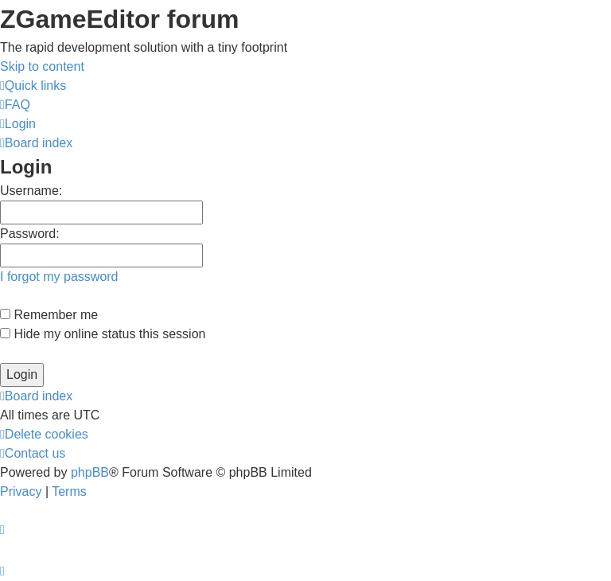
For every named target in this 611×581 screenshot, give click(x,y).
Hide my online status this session (102, 334)
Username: (31, 190)
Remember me (49, 315)
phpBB (90, 472)
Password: (30, 233)
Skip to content (42, 66)
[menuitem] (15, 104)
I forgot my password (59, 276)
